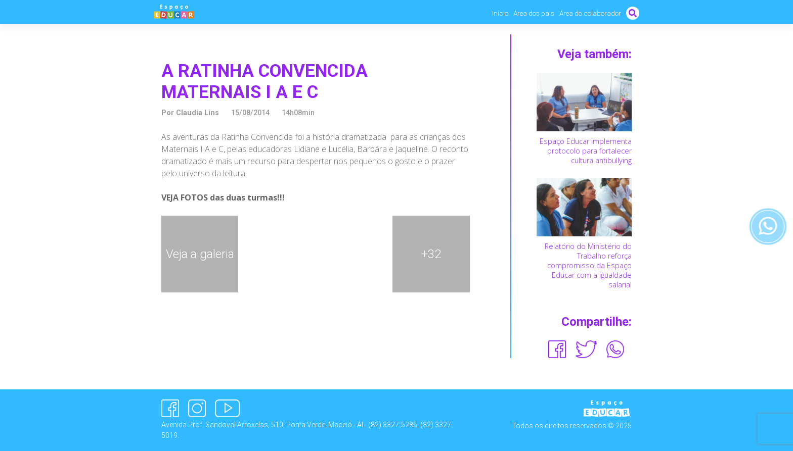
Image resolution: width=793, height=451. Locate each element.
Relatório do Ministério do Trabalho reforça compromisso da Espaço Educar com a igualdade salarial (588, 265)
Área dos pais (533, 13)
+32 (431, 254)
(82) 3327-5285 (392, 425)
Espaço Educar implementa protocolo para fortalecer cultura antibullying (586, 150)
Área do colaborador (590, 13)
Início (500, 13)
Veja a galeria (200, 254)
